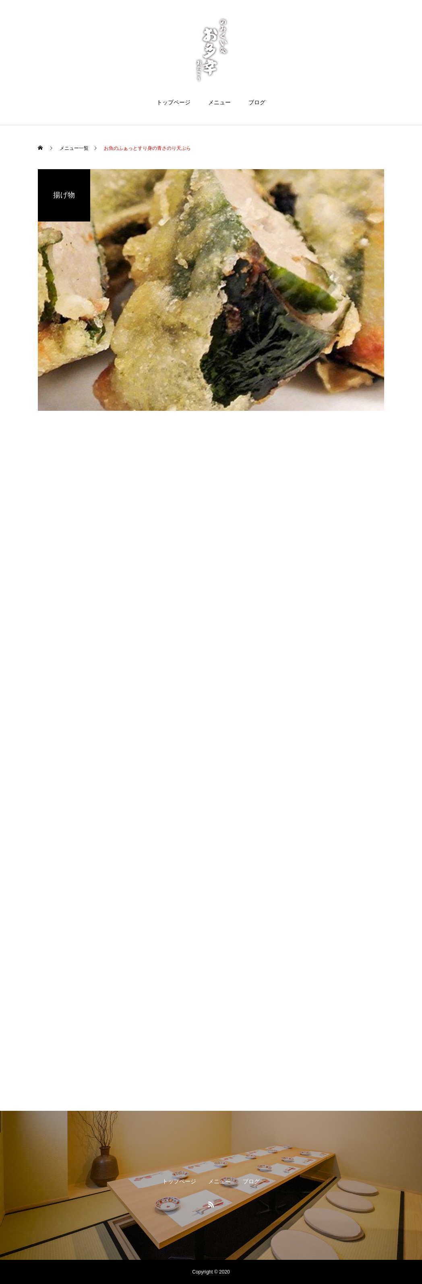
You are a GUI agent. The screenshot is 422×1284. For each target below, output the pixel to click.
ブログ (256, 102)
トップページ (173, 102)
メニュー (219, 102)
